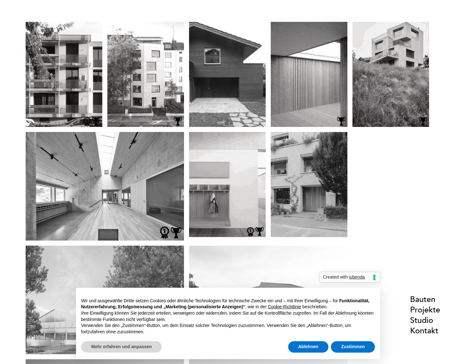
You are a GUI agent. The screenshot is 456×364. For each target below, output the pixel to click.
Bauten (422, 299)
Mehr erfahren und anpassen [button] (121, 346)
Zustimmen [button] (353, 346)
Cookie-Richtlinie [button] (284, 306)
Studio (421, 320)
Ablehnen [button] (308, 346)
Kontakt (424, 331)
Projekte (425, 310)
